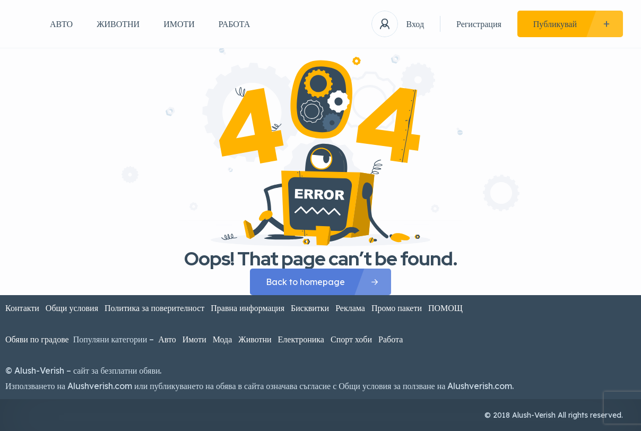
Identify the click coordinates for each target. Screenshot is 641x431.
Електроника (301, 339)
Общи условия (72, 308)
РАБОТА (234, 24)
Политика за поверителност (154, 308)
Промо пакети (396, 308)
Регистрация (478, 24)
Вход (415, 24)
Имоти (194, 339)
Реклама (350, 308)
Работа (390, 339)
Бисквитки (310, 308)
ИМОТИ (179, 24)
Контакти (22, 308)
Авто (167, 339)
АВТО (61, 24)
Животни (254, 339)
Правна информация (247, 308)
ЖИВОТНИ (118, 24)
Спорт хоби (351, 339)
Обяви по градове (37, 339)
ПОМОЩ (446, 308)
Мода (222, 339)
